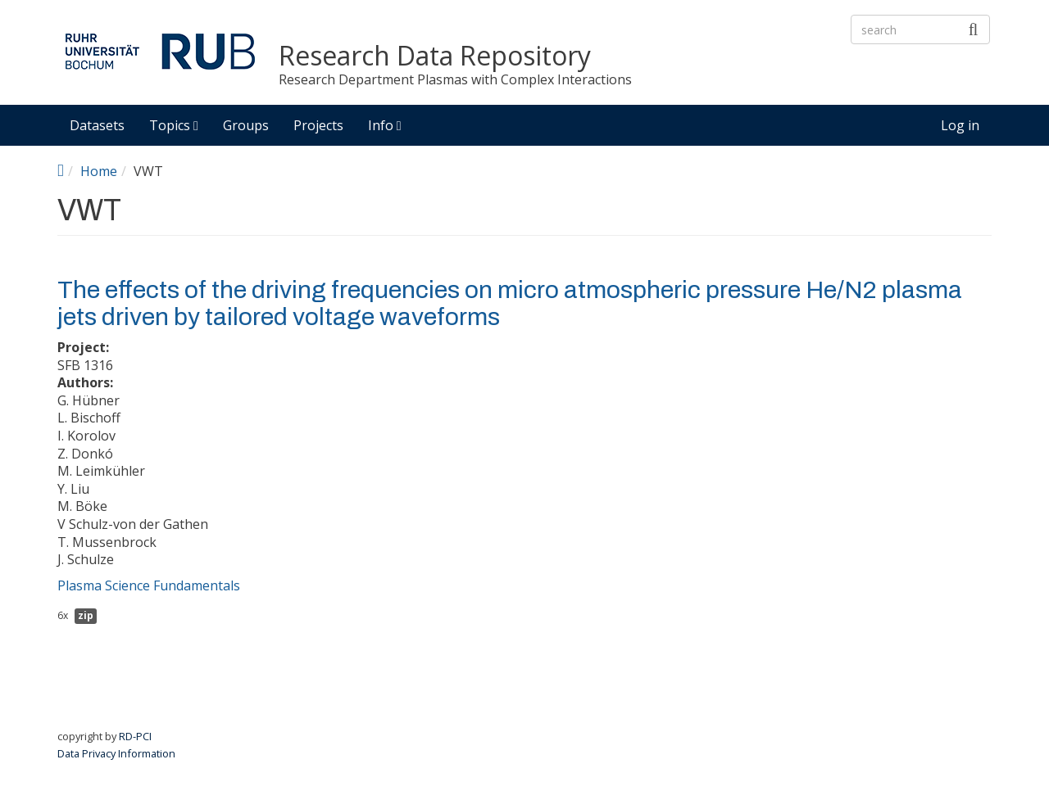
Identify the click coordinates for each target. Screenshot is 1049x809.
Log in (960, 125)
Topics (173, 125)
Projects (318, 125)
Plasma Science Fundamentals (148, 585)
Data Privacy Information (116, 753)
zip (85, 615)
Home (98, 171)
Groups (246, 125)
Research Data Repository (435, 56)
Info (385, 125)
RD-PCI (135, 736)
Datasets (97, 125)
